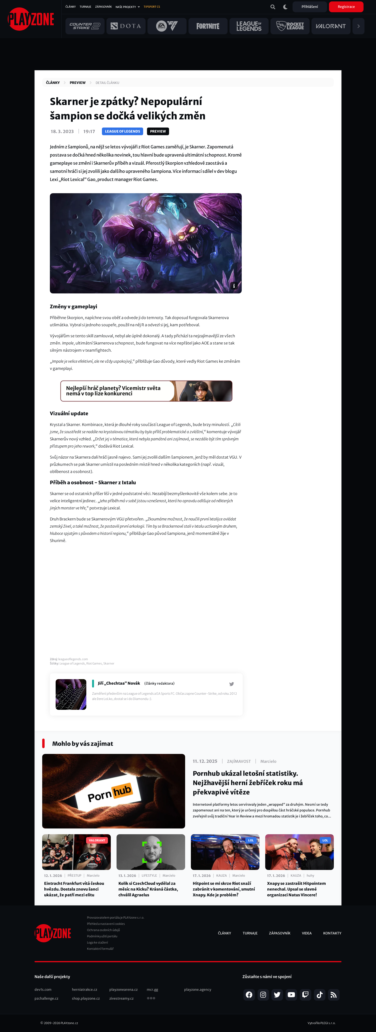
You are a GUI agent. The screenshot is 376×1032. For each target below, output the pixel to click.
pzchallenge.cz (46, 998)
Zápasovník (103, 6)
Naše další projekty (52, 976)
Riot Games (94, 663)
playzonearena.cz (123, 989)
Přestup (74, 876)
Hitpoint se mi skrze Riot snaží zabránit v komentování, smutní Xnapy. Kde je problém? (224, 889)
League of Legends (122, 131)
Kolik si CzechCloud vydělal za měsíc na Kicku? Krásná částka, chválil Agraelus (148, 889)
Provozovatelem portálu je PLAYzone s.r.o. (115, 917)
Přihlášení (310, 7)
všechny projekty (151, 998)
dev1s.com (43, 989)
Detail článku (107, 83)
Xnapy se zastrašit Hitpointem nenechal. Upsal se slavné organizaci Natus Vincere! (296, 889)
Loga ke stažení (97, 942)
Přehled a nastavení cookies (106, 924)
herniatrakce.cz (84, 989)
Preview (78, 83)
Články (70, 6)
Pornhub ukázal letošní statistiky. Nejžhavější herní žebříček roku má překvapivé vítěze (248, 783)
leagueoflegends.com (73, 659)
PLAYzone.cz (69, 1023)
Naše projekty (126, 7)
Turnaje (85, 6)
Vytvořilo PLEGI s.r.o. (322, 1023)
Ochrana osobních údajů (103, 930)
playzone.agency (197, 989)
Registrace (346, 7)
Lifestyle (149, 876)
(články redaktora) (159, 683)
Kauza (221, 876)
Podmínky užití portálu (102, 936)
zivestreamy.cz (121, 998)
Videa (307, 933)
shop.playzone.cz (86, 998)
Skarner (108, 663)
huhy (310, 876)
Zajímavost (239, 761)
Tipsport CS (152, 6)
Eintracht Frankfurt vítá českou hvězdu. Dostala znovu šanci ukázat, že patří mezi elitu (74, 889)
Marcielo (268, 761)
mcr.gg (152, 989)
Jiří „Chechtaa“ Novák (119, 683)
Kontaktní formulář (100, 948)
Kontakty (332, 933)
